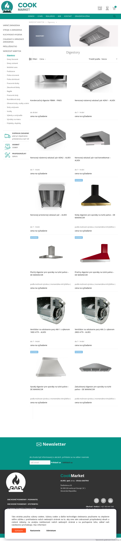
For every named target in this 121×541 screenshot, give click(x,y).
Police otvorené (13, 75)
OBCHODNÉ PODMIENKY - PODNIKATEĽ (22, 499)
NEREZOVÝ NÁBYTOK (12, 51)
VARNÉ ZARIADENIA (11, 25)
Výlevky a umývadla (14, 115)
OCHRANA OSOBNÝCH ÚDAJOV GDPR (21, 509)
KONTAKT (68, 16)
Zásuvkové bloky (13, 87)
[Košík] (116, 8)
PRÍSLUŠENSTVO (10, 46)
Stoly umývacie (13, 107)
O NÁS (40, 16)
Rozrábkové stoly (13, 99)
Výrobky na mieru (14, 119)
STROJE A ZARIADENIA (12, 30)
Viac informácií (39, 525)
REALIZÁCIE (50, 16)
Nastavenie (35, 530)
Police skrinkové (13, 79)
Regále (9, 91)
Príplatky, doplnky (14, 123)
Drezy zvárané (12, 63)
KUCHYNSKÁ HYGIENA (12, 34)
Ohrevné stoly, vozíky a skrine (18, 103)
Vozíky (9, 111)
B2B (59, 16)
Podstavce (11, 71)
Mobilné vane (12, 67)
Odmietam (51, 530)
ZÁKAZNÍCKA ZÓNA (82, 16)
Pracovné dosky (13, 83)
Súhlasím (19, 530)
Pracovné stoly (12, 95)
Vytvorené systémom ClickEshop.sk (108, 540)
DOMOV (31, 16)
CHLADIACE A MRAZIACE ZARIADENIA (13, 40)
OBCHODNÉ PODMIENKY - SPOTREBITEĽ (22, 504)
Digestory (11, 55)
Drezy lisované (12, 59)
